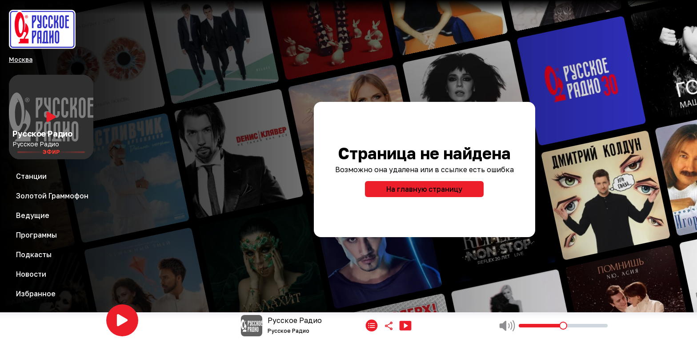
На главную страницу (424, 189)
